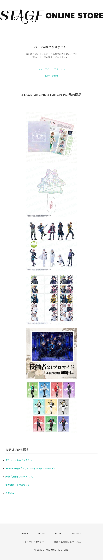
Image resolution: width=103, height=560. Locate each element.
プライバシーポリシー (33, 542)
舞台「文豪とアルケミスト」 (19, 476)
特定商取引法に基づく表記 (67, 542)
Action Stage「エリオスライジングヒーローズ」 (30, 468)
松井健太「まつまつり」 (17, 485)
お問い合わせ (51, 75)
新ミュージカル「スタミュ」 (19, 460)
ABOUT (41, 533)
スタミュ (9, 493)
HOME (24, 533)
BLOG (58, 533)
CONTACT (76, 533)
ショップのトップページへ (51, 69)
